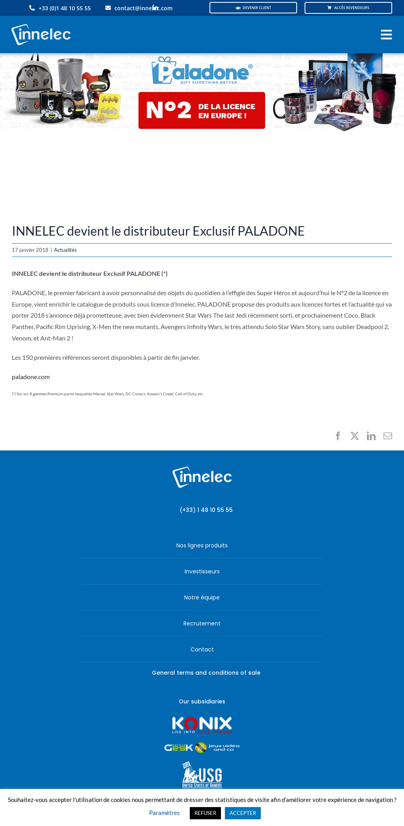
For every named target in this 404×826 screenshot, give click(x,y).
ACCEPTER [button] (243, 813)
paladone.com (31, 376)
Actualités (65, 250)
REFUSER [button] (205, 813)
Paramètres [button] (164, 812)
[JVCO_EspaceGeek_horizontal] (202, 744)
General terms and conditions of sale (206, 673)
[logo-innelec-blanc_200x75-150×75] (39, 22)
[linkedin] (155, 8)
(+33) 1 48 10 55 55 (206, 510)
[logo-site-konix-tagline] (202, 719)
